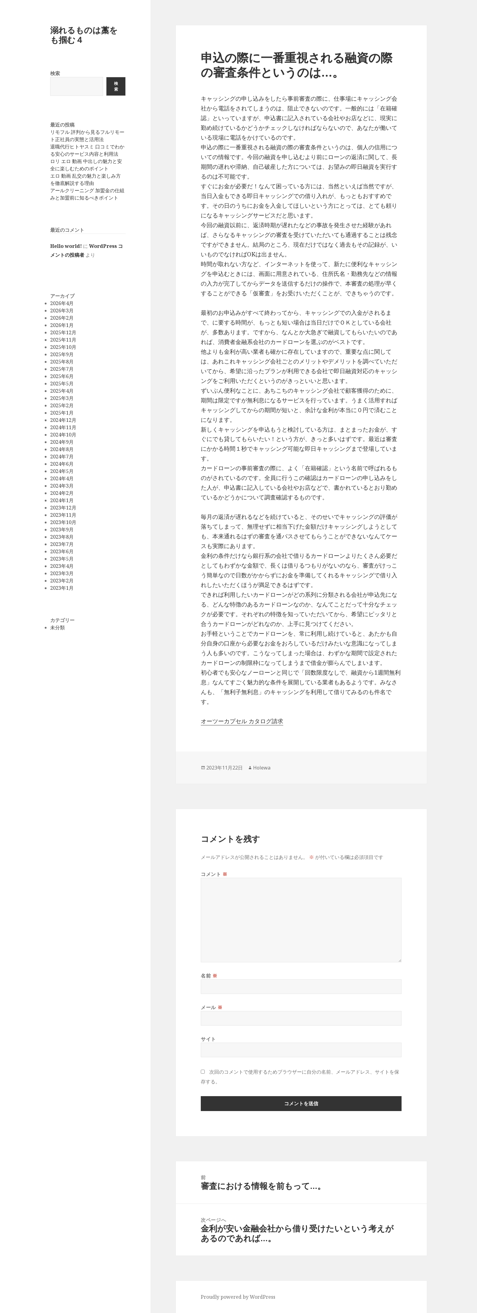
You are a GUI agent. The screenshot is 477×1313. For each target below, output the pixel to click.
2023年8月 (62, 536)
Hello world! (66, 246)
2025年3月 (62, 398)
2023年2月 (62, 580)
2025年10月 (63, 347)
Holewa (261, 767)
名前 (209, 975)
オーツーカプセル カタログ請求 (242, 721)
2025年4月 (62, 390)
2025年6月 (62, 376)
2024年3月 (62, 485)
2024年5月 (62, 471)
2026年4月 (62, 303)
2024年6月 (62, 463)
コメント (214, 874)
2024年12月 (63, 420)
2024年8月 (62, 449)
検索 (55, 73)
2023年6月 (62, 551)
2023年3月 (62, 573)
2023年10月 (63, 522)
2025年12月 (63, 332)
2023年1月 (62, 588)
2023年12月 (63, 507)
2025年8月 (62, 361)
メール (211, 1007)
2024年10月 (63, 434)
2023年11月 (63, 515)
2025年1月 (62, 412)
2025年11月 (63, 339)
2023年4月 (62, 566)
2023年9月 (62, 529)
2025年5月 (62, 383)
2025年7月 (62, 369)
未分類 (57, 627)
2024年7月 (62, 456)
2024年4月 (62, 478)
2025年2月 (62, 405)
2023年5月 (62, 558)
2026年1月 (62, 325)
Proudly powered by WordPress (238, 1297)
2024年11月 (63, 427)
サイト (208, 1039)
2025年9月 (62, 354)
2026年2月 (62, 317)
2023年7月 (62, 544)
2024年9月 (62, 442)
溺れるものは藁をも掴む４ (84, 34)
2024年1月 (62, 500)
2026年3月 (62, 310)
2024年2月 (62, 493)
